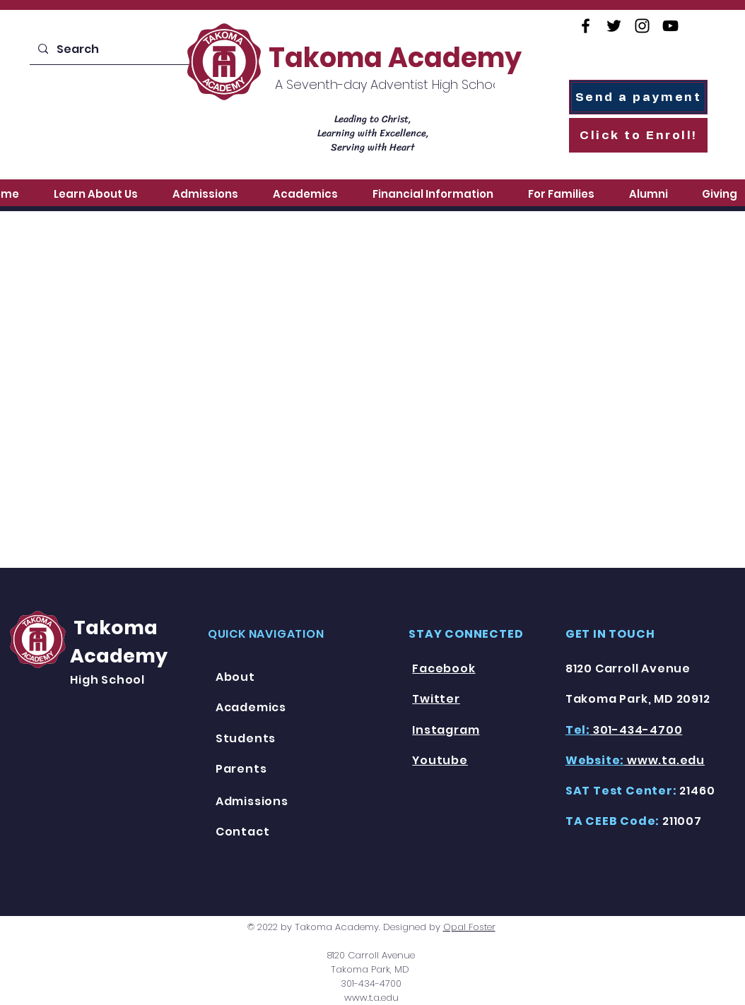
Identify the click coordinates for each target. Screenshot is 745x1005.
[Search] (113, 49)
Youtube (440, 760)
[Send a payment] (638, 97)
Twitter (436, 699)
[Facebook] (585, 25)
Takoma (114, 627)
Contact (243, 831)
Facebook (443, 668)
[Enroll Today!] (110, 110)
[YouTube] (670, 25)
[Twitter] (613, 25)
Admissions (252, 801)
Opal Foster (469, 927)
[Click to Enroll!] (638, 135)
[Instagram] (642, 25)
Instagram (445, 730)
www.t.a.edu (371, 997)
